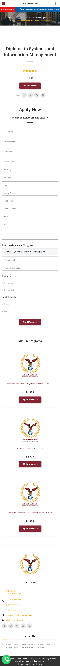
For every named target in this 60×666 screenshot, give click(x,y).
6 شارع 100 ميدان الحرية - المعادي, (19, 615)
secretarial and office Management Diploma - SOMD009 (30, 383)
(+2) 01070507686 (13, 599)
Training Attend (9, 283)
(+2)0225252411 (12, 591)
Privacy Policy (40, 661)
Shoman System (35, 664)
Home (11, 17)
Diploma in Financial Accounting (30, 448)
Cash (5, 311)
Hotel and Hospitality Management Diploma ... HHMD (30, 512)
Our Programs (22, 17)
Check (5, 304)
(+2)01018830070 (13, 605)
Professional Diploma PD (40, 17)
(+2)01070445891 (13, 610)
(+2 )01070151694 (13, 593)
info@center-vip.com (14, 620)
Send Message (30, 322)
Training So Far (9, 290)
